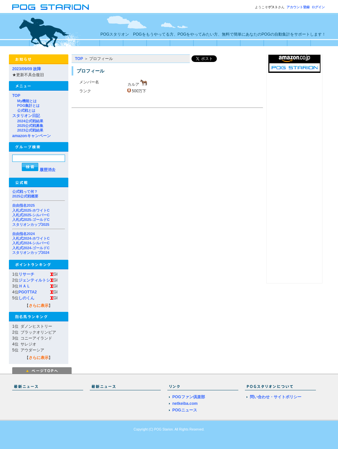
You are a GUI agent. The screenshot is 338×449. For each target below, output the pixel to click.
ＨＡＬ (24, 286)
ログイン (318, 7)
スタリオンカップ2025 (30, 224)
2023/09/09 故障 (26, 69)
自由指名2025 (23, 205)
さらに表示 (39, 305)
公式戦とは (26, 110)
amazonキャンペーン (31, 136)
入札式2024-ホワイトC (31, 238)
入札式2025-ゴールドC (31, 220)
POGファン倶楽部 (188, 397)
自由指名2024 (23, 234)
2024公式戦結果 (30, 121)
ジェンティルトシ (34, 280)
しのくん (26, 298)
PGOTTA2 (27, 292)
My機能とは (27, 101)
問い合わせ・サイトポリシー (275, 397)
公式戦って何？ (25, 192)
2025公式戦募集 (30, 126)
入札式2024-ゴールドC (31, 248)
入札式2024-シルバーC (31, 243)
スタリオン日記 (26, 115)
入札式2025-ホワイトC (31, 210)
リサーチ (26, 274)
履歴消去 (47, 169)
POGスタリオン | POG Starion (50, 7)
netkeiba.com (185, 403)
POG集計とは (28, 105)
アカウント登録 (298, 7)
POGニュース (184, 410)
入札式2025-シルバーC (31, 215)
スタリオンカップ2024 (30, 252)
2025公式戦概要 (25, 196)
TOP (16, 95)
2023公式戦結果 (30, 130)
